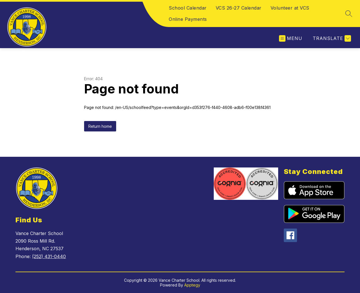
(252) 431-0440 (49, 256)
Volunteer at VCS (290, 8)
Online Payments (188, 19)
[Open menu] (290, 38)
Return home (100, 126)
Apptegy (192, 285)
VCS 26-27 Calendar (239, 8)
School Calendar (188, 8)
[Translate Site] (331, 38)
